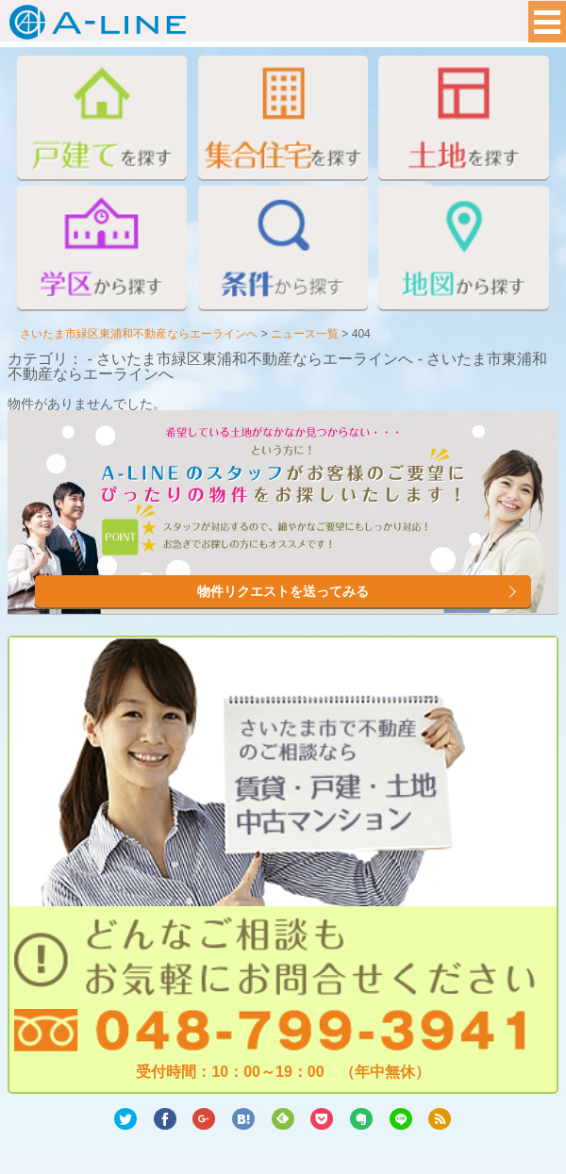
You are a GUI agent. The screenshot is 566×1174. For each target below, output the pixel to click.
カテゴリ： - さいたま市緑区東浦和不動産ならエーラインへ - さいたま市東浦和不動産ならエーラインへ (277, 366)
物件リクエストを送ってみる (283, 591)
